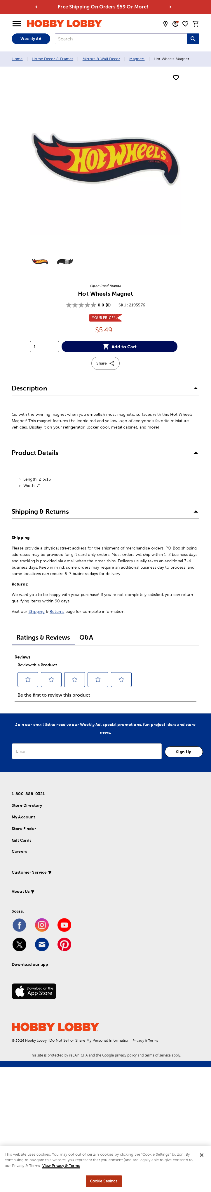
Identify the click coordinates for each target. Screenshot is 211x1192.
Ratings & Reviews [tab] (43, 637)
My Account (23, 817)
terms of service (158, 1055)
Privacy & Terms (145, 1040)
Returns (57, 611)
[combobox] (121, 38)
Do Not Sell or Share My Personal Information (89, 1040)
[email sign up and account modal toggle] (175, 24)
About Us (20, 891)
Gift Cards (22, 840)
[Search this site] (193, 38)
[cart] (195, 23)
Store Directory (27, 805)
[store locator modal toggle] (165, 24)
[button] (105, 388)
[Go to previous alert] (36, 7)
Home (17, 59)
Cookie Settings (104, 1181)
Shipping (37, 611)
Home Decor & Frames (52, 59)
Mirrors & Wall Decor (101, 59)
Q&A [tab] (86, 637)
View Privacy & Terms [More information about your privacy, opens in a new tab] (61, 1166)
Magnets (136, 59)
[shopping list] (185, 24)
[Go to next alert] (170, 7)
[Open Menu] (17, 24)
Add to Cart (119, 346)
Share (105, 363)
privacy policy (126, 1055)
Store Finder (24, 828)
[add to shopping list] (175, 78)
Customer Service (29, 872)
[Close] (201, 1155)
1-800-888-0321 (28, 793)
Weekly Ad (30, 38)
